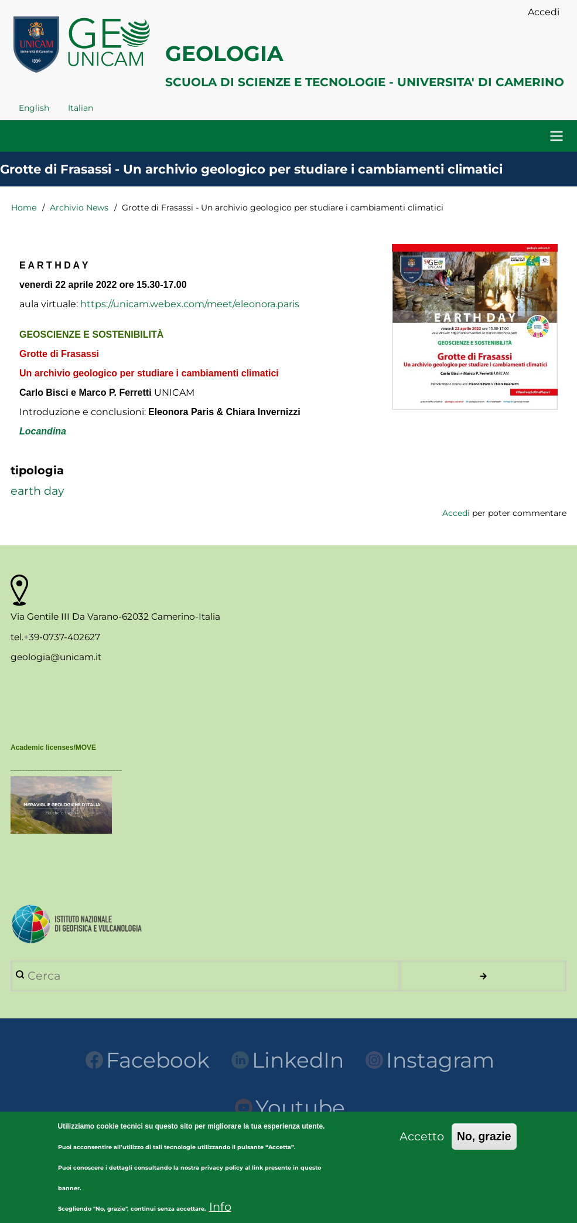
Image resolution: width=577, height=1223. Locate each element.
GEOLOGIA (224, 53)
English (34, 108)
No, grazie (484, 1146)
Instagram (430, 1060)
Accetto (422, 1147)
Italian (80, 108)
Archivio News (79, 207)
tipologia (37, 470)
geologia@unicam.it (56, 657)
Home (23, 207)
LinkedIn (287, 1060)
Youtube (290, 1107)
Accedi (456, 513)
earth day (37, 491)
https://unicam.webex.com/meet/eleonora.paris (189, 304)
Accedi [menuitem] (543, 12)
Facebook (148, 1060)
